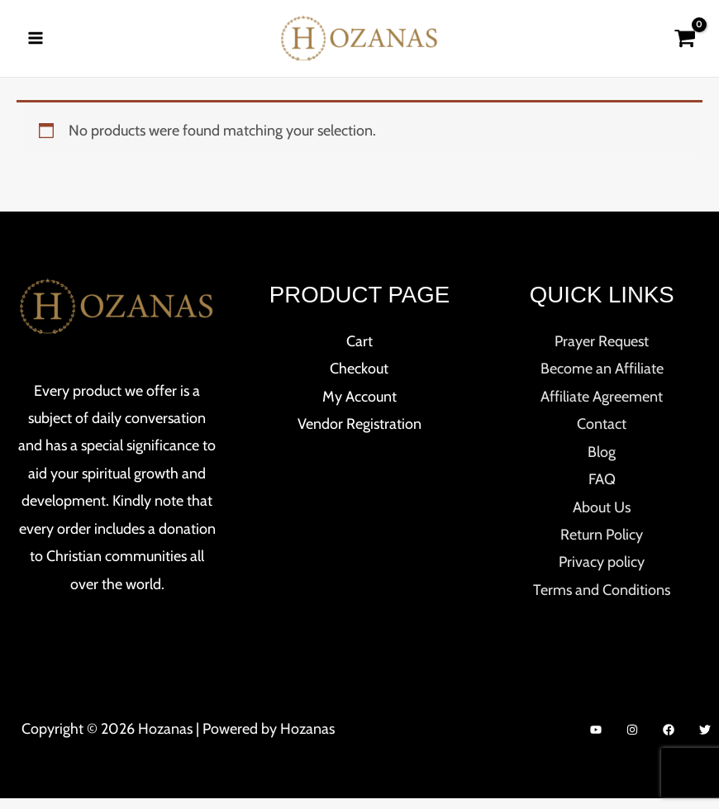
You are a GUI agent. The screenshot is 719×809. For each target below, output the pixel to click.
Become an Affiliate (602, 380)
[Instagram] (632, 740)
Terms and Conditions (601, 601)
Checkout (359, 380)
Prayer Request (602, 352)
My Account (359, 407)
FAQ (602, 490)
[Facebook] (668, 740)
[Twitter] (705, 740)
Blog (602, 463)
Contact (601, 435)
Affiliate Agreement (601, 407)
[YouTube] (596, 740)
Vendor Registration (359, 435)
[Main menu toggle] (35, 43)
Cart (359, 352)
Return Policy (601, 545)
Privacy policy (602, 573)
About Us (602, 518)
